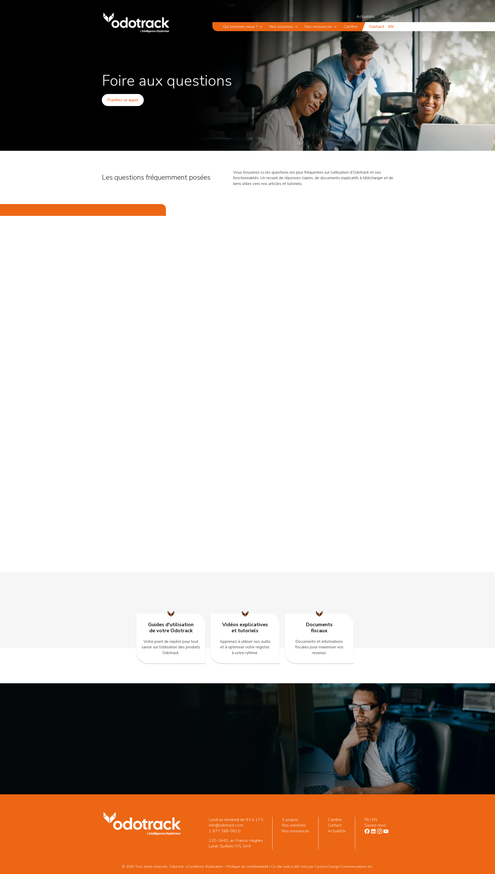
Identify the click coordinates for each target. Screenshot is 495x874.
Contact (376, 26)
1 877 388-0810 (224, 831)
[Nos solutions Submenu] (297, 26)
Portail (387, 16)
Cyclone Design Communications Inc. (343, 866)
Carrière (350, 26)
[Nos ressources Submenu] (336, 26)
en (390, 26)
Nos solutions (281, 26)
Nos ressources (318, 26)
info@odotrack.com (226, 825)
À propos (290, 819)
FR (366, 819)
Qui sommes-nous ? (240, 26)
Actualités (365, 16)
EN (374, 819)
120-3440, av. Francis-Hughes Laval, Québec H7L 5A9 (235, 843)
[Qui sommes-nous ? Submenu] (262, 26)
